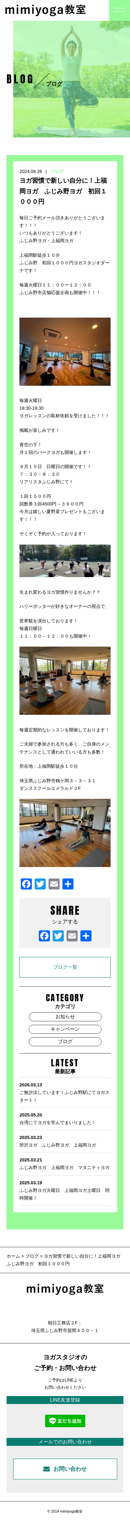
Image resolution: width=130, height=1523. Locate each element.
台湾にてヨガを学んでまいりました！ (65, 1118)
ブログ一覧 (65, 967)
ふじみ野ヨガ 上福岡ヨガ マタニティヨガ (65, 1163)
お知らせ (65, 1016)
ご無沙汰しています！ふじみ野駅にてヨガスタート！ (65, 1092)
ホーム (14, 1256)
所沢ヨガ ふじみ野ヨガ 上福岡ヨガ (65, 1141)
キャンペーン (65, 1029)
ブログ (57, 171)
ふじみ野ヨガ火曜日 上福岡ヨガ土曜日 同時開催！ (65, 1190)
